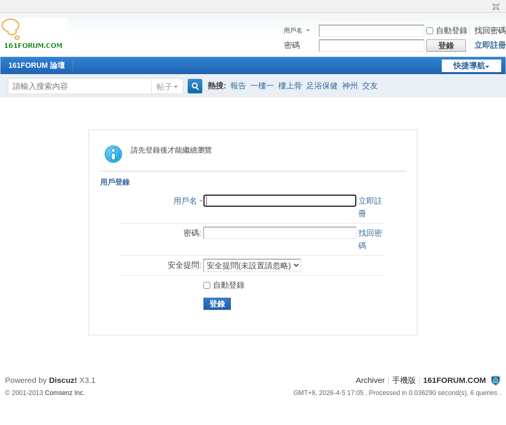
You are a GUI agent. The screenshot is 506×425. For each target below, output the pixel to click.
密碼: (192, 232)
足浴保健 (322, 85)
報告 (238, 85)
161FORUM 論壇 (36, 65)
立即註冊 (490, 45)
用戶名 (293, 30)
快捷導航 (469, 65)
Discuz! (63, 380)
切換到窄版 (495, 7)
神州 (350, 85)
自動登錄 (447, 30)
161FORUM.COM (454, 380)
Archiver (370, 380)
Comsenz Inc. (65, 393)
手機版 (404, 380)
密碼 (292, 45)
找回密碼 (490, 30)
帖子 (164, 86)
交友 (370, 85)
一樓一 (262, 85)
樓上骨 (290, 85)
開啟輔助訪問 (486, 7)
